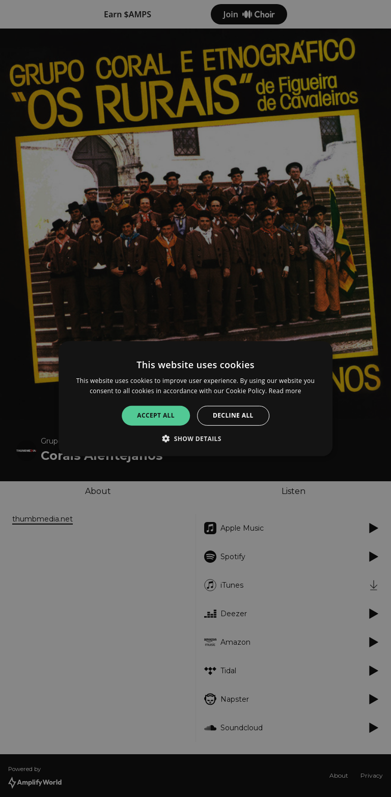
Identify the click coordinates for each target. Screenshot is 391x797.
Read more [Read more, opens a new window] (285, 391)
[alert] (195, 398)
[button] (195, 438)
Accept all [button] (156, 415)
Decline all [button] (233, 415)
